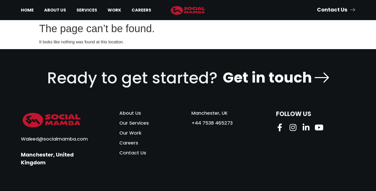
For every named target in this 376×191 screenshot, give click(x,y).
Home (27, 10)
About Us (55, 10)
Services (87, 10)
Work (114, 10)
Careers (141, 10)
